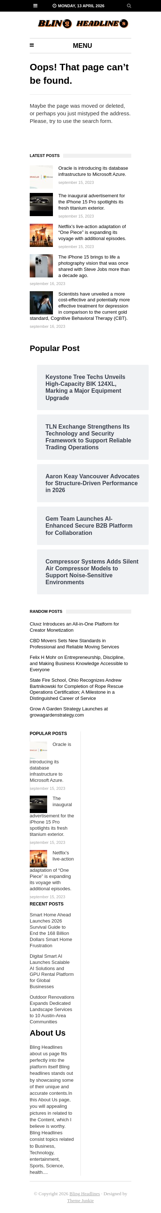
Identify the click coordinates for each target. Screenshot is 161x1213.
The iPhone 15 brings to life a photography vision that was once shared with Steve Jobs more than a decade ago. (94, 266)
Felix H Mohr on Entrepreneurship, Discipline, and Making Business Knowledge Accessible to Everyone (79, 663)
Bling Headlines (85, 1193)
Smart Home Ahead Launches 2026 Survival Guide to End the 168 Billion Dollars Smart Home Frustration (51, 930)
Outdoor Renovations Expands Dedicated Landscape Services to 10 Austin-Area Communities (52, 1009)
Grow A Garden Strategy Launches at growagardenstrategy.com (69, 712)
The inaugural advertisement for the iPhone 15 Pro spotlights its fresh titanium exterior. (91, 202)
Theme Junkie (80, 1200)
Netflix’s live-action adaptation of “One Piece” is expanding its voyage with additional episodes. (92, 233)
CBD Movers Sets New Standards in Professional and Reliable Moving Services (74, 643)
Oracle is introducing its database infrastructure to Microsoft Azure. (93, 171)
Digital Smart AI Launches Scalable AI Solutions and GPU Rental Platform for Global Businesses (52, 971)
